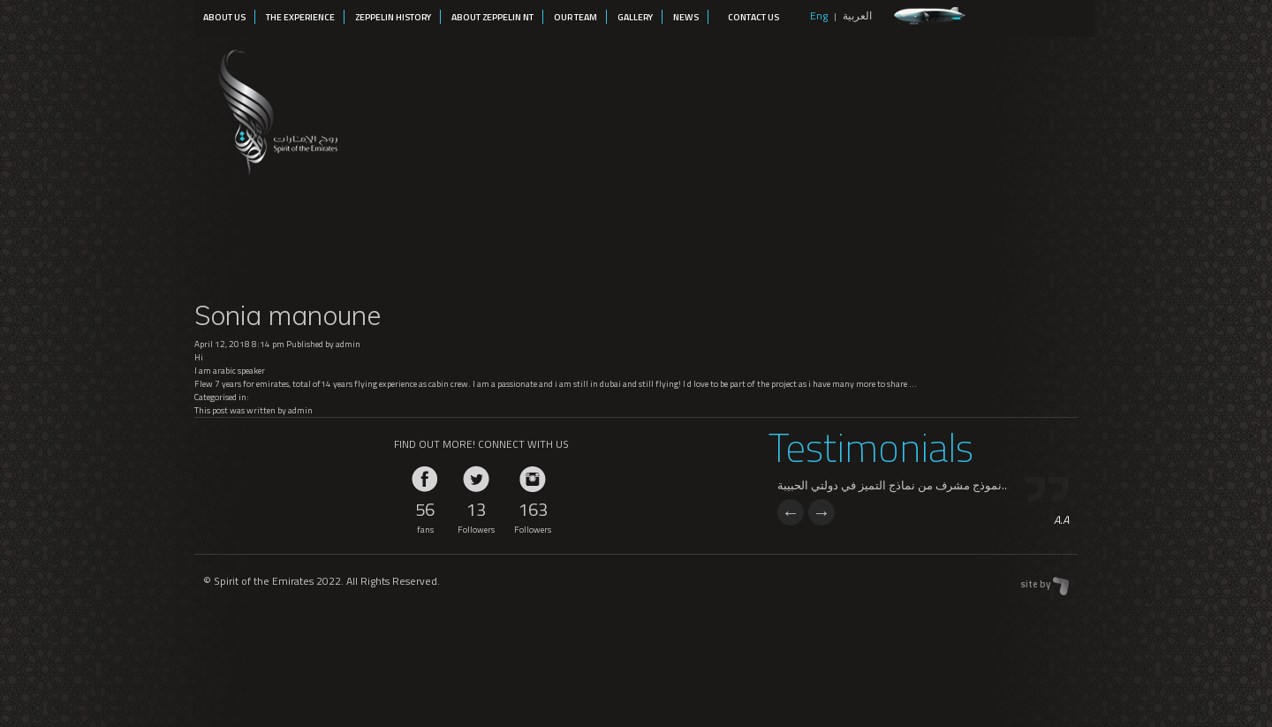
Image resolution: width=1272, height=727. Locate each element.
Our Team (575, 17)
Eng (819, 15)
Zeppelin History (393, 17)
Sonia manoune (287, 315)
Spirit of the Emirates (275, 109)
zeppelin (929, 16)
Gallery (635, 17)
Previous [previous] (790, 512)
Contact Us (753, 17)
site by (1035, 584)
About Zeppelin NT (492, 17)
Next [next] (821, 512)
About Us (224, 17)
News (686, 17)
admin (348, 344)
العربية (857, 15)
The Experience (300, 17)
